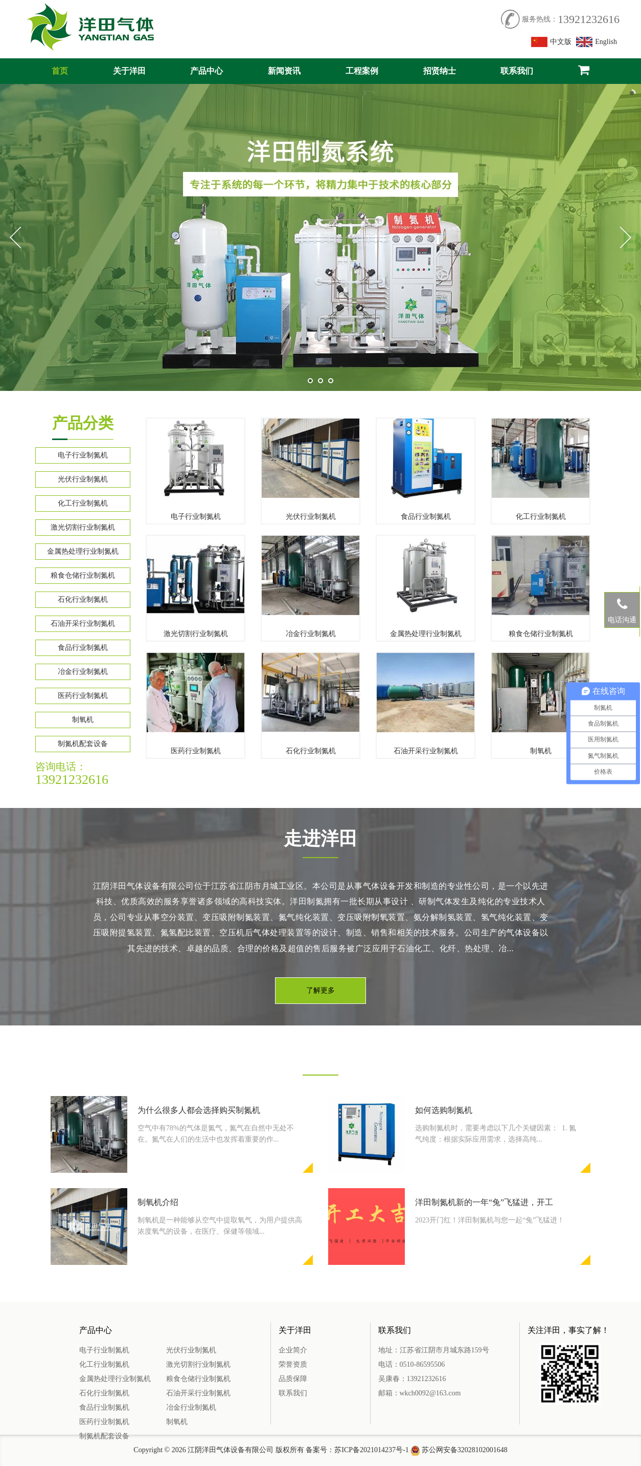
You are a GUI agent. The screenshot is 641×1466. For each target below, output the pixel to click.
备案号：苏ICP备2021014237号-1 (357, 1450)
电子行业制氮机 (83, 455)
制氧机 (83, 720)
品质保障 (293, 1379)
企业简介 (293, 1350)
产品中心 (206, 71)
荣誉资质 (293, 1364)
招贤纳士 (439, 71)
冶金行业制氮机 (83, 671)
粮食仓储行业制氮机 (83, 575)
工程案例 (362, 71)
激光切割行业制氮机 (83, 527)
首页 (60, 71)
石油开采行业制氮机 (83, 623)
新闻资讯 (284, 71)
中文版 (551, 42)
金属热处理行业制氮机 (83, 551)
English (596, 42)
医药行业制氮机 (83, 695)
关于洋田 (129, 71)
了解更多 (320, 990)
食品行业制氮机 (83, 647)
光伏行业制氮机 (83, 479)
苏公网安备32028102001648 (465, 1450)
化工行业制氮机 (83, 503)
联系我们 (516, 71)
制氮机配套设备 (83, 744)
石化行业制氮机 (83, 599)
